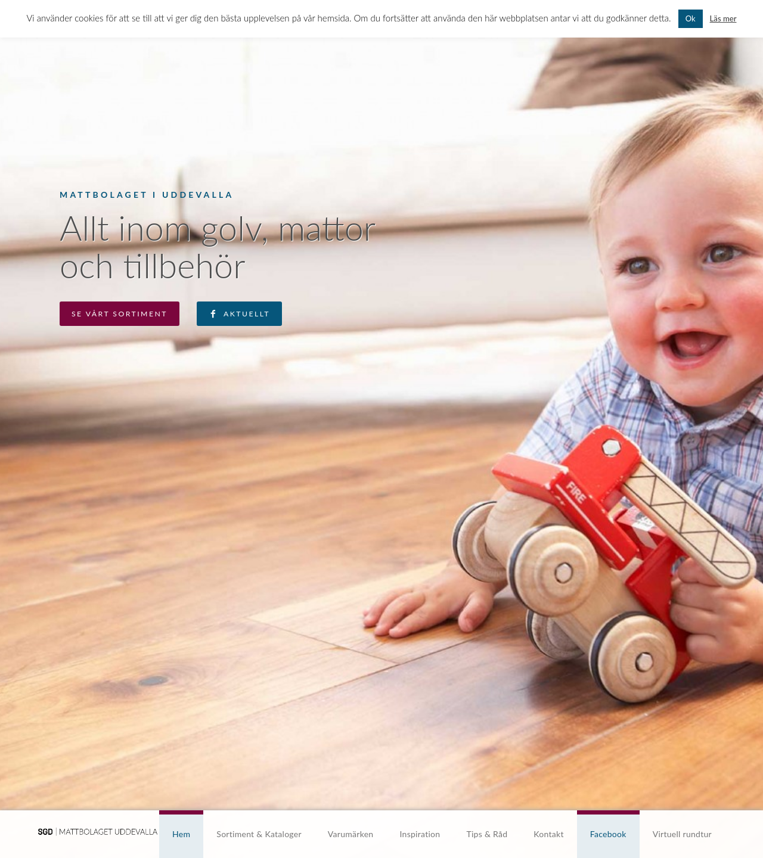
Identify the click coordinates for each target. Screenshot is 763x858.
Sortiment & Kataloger (259, 834)
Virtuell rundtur (682, 834)
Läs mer (723, 18)
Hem (181, 834)
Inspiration (419, 834)
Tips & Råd (486, 834)
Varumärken (351, 834)
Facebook (608, 834)
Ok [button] (691, 18)
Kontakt (548, 834)
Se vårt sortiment (120, 313)
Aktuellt (247, 313)
